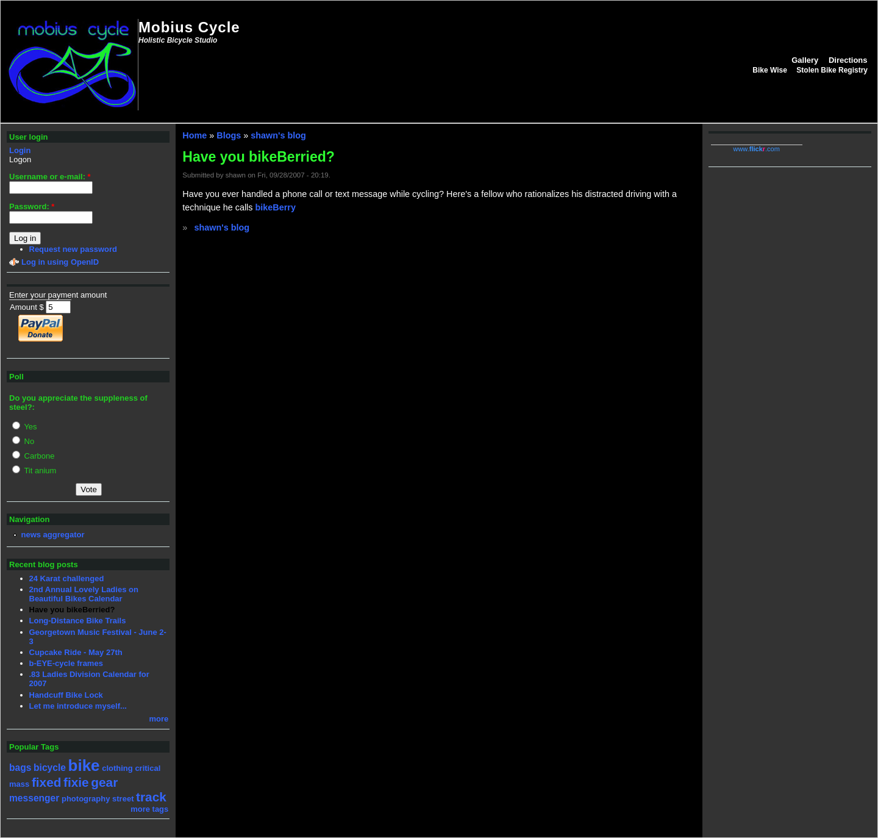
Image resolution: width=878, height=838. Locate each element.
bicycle (50, 767)
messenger (34, 798)
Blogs (228, 135)
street (123, 798)
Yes (24, 426)
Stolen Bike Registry (832, 70)
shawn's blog (278, 135)
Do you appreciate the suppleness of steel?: (78, 402)
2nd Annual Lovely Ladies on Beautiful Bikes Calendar (83, 594)
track (151, 797)
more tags (149, 809)
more (159, 718)
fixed (47, 782)
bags (20, 767)
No (23, 441)
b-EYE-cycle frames (66, 663)
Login (19, 150)
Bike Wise (769, 70)
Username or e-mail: (50, 176)
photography (86, 798)
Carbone (33, 455)
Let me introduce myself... (78, 706)
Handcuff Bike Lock (66, 695)
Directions (848, 60)
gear (104, 782)
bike (84, 765)
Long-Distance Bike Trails (77, 620)
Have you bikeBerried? (72, 609)
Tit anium (34, 470)
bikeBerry (275, 207)
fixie (76, 782)
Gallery (804, 60)
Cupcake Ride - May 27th (76, 652)
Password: (31, 206)
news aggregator (53, 534)
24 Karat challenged (66, 578)
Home (194, 135)
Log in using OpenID (60, 262)
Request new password (73, 249)
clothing (117, 768)
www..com (756, 148)
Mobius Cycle (189, 27)
